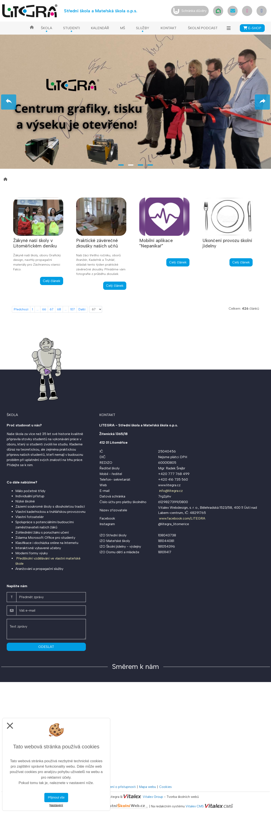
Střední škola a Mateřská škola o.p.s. (100, 10)
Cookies (165, 787)
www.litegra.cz (169, 485)
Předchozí (21, 309)
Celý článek (51, 281)
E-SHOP (252, 28)
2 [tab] (130, 165)
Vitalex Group (153, 797)
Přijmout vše (56, 797)
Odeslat (46, 647)
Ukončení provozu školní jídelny (227, 243)
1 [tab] (121, 165)
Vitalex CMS (195, 806)
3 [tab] (140, 165)
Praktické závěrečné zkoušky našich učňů (97, 243)
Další (82, 309)
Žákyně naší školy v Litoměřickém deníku (35, 243)
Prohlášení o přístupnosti (117, 787)
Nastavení (56, 805)
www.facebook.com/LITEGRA (182, 518)
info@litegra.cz (171, 491)
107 (72, 309)
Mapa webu (147, 787)
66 (44, 309)
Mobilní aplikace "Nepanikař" (156, 243)
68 (59, 309)
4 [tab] (150, 165)
